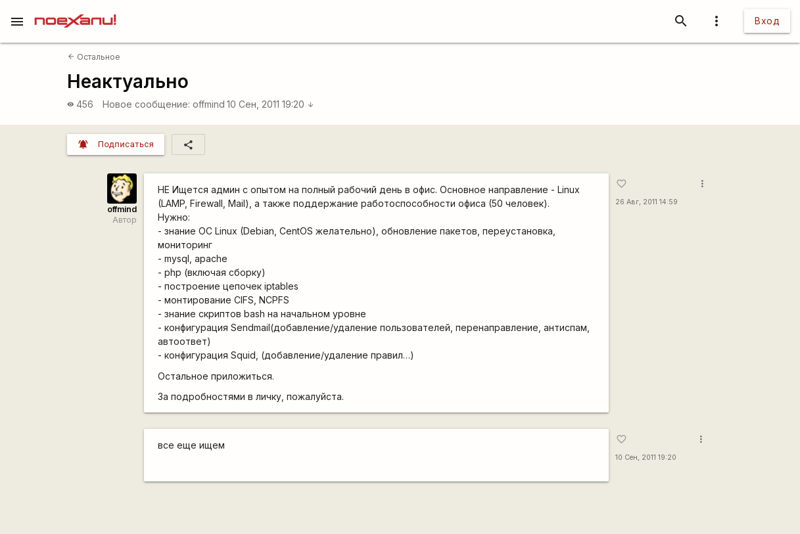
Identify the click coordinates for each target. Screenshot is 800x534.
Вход (767, 20)
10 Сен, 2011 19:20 (270, 104)
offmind (209, 104)
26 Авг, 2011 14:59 (646, 202)
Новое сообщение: (146, 104)
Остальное (94, 57)
